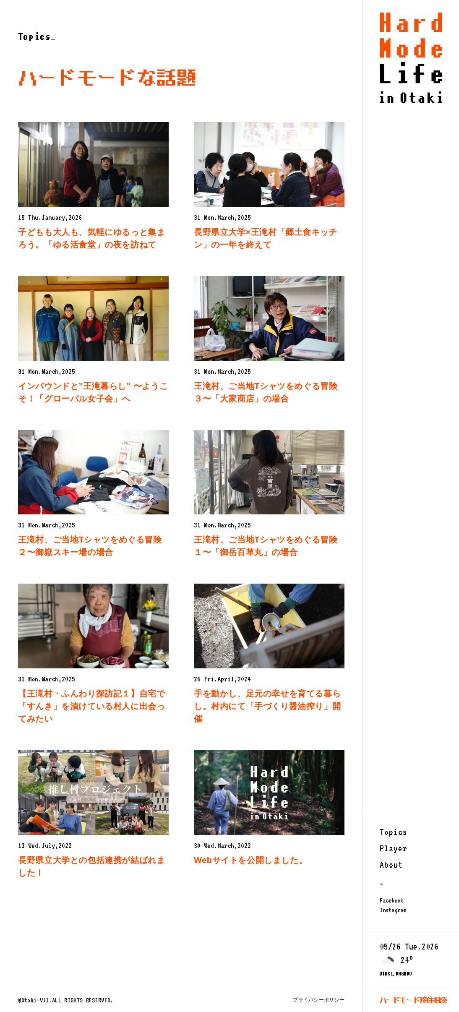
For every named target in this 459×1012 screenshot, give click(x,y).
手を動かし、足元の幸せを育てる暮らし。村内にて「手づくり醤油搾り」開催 (267, 706)
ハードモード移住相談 (413, 1000)
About (391, 865)
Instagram (393, 910)
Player (393, 848)
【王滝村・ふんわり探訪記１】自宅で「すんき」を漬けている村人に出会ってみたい (91, 706)
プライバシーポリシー (318, 1000)
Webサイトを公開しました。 (250, 860)
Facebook (391, 900)
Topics (393, 832)
